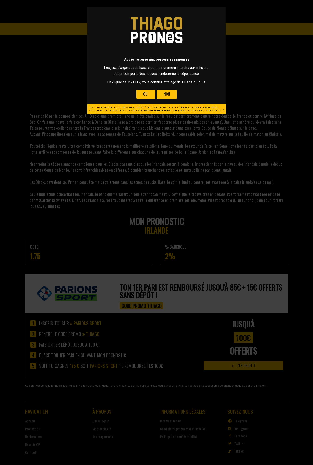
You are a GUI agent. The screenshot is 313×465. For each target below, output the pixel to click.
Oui (145, 94)
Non (167, 94)
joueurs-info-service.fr (160, 110)
